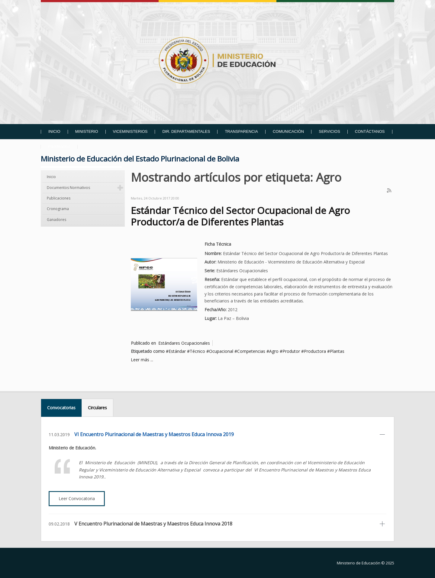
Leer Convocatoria (77, 498)
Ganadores (56, 219)
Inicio (51, 176)
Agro (274, 351)
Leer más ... (142, 359)
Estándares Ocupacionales (184, 343)
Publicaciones (58, 198)
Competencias (251, 351)
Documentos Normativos (68, 187)
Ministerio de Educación (358, 563)
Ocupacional (221, 351)
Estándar (177, 351)
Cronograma (58, 208)
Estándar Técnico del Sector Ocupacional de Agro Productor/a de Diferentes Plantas (240, 216)
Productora (315, 351)
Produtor (291, 351)
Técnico (197, 351)
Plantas (337, 351)
